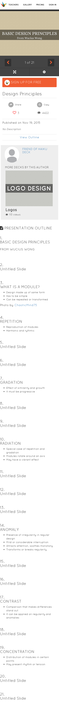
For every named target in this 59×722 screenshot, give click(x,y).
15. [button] (2, 561)
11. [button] (1, 471)
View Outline (29, 137)
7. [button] (1, 378)
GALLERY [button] (27, 5)
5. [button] (1, 342)
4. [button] (1, 317)
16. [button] (2, 579)
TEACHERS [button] (13, 5)
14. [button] (2, 525)
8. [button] (1, 403)
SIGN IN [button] (52, 5)
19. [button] (2, 647)
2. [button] (1, 265)
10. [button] (2, 439)
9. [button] (1, 421)
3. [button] (1, 283)
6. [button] (1, 360)
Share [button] (14, 105)
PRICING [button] (40, 5)
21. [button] (2, 694)
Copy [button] (43, 105)
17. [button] (2, 597)
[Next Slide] (51, 62)
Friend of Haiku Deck (34, 150)
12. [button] (2, 489)
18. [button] (2, 629)
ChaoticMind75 (25, 305)
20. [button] (3, 676)
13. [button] (2, 507)
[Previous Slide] (8, 62)
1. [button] (1, 238)
